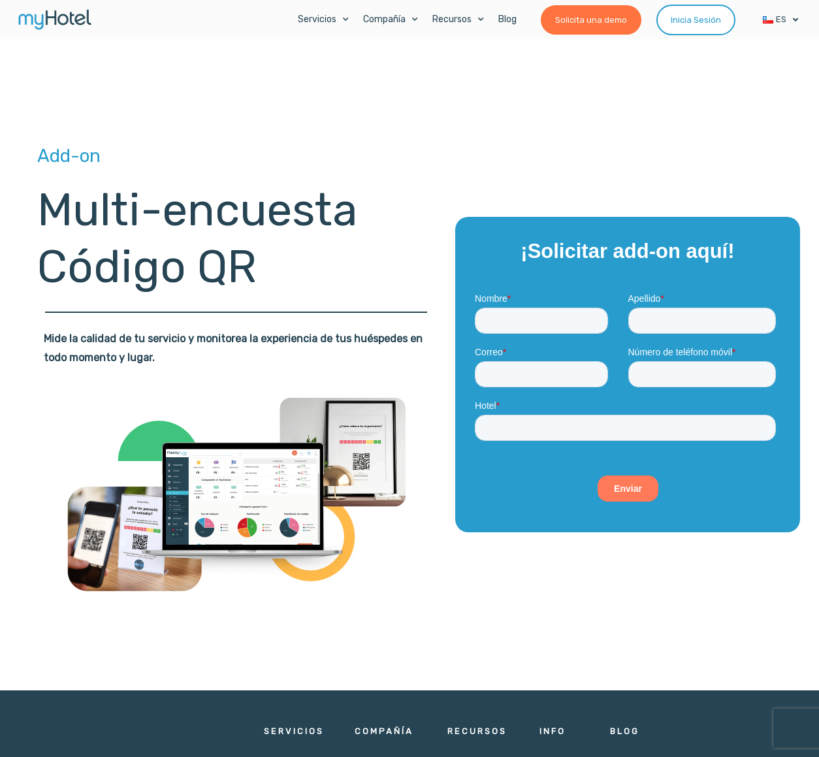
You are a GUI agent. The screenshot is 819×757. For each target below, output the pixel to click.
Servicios (323, 19)
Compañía (390, 19)
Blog (507, 19)
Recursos (458, 19)
